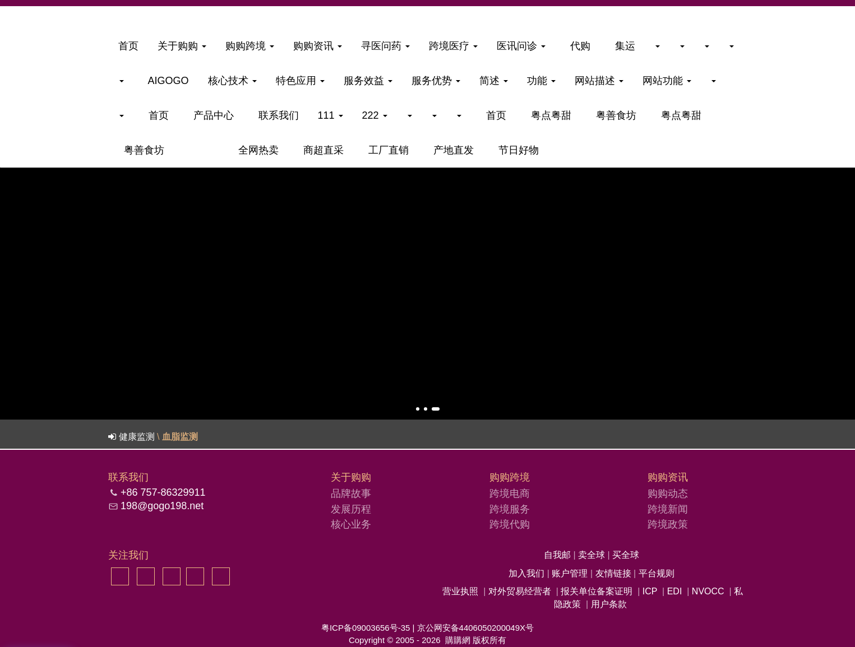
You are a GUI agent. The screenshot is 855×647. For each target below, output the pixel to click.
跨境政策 (668, 524)
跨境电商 (509, 493)
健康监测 (137, 436)
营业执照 (460, 591)
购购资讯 (317, 46)
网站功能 (667, 80)
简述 (493, 80)
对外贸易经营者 (519, 591)
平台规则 (656, 573)
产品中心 (211, 115)
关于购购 (182, 46)
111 (330, 115)
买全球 (625, 555)
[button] (417, 409)
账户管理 (571, 573)
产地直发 (451, 150)
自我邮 (558, 555)
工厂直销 (386, 150)
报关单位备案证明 (596, 591)
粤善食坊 (613, 115)
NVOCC (708, 591)
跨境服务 (509, 509)
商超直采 (321, 150)
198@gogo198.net (162, 505)
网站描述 (599, 80)
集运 (622, 46)
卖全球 (592, 555)
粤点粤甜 (548, 115)
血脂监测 (180, 436)
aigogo (166, 80)
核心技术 (232, 80)
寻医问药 (385, 46)
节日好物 (516, 150)
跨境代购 (509, 524)
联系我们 (276, 115)
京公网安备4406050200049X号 (475, 627)
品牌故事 (351, 493)
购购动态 (668, 493)
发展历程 (351, 509)
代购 (577, 46)
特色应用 (300, 80)
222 (374, 115)
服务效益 (368, 80)
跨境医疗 (453, 46)
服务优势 (436, 80)
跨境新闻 (668, 509)
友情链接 (614, 573)
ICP (650, 591)
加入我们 (528, 573)
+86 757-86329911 (163, 492)
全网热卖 (256, 150)
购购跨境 (249, 46)
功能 (541, 80)
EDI (674, 591)
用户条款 (609, 604)
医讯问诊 (521, 46)
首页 (128, 46)
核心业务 (351, 524)
